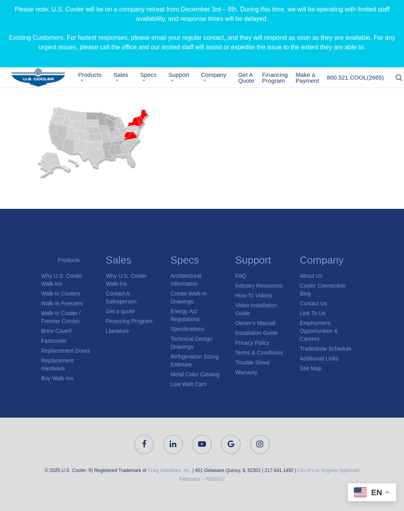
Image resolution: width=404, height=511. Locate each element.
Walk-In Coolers (60, 293)
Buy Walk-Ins (57, 378)
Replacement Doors (65, 350)
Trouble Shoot (252, 362)
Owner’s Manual (255, 323)
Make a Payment (312, 78)
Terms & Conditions (259, 352)
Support (183, 77)
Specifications (187, 329)
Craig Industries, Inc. (169, 470)
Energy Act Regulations (185, 315)
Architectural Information (185, 280)
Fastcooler (54, 341)
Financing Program (279, 78)
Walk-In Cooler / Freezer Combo (60, 317)
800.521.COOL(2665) (359, 79)
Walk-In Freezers (62, 303)
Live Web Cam (188, 384)
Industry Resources (259, 285)
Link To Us (312, 313)
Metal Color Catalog (194, 374)
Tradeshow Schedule (326, 349)
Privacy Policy (252, 343)
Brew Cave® (56, 331)
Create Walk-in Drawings (188, 297)
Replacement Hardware (57, 364)
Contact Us (313, 303)
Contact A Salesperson (121, 297)
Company (218, 77)
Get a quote (120, 311)
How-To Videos (253, 295)
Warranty (246, 372)
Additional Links (319, 358)
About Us (311, 276)
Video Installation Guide (256, 309)
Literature (117, 331)
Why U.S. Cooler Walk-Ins (61, 280)
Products (94, 77)
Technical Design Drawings (191, 343)
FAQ (240, 276)
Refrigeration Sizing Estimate (194, 360)
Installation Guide (256, 333)
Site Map (311, 368)
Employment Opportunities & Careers (319, 331)
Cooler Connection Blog (323, 289)
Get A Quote (251, 78)
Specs (152, 77)
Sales (125, 77)
